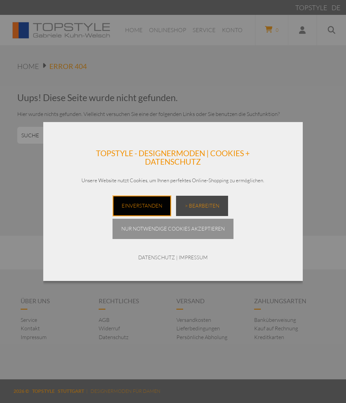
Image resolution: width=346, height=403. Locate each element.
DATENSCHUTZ (156, 257)
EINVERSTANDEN (142, 206)
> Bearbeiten (202, 206)
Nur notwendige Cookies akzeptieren (173, 229)
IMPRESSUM (193, 257)
